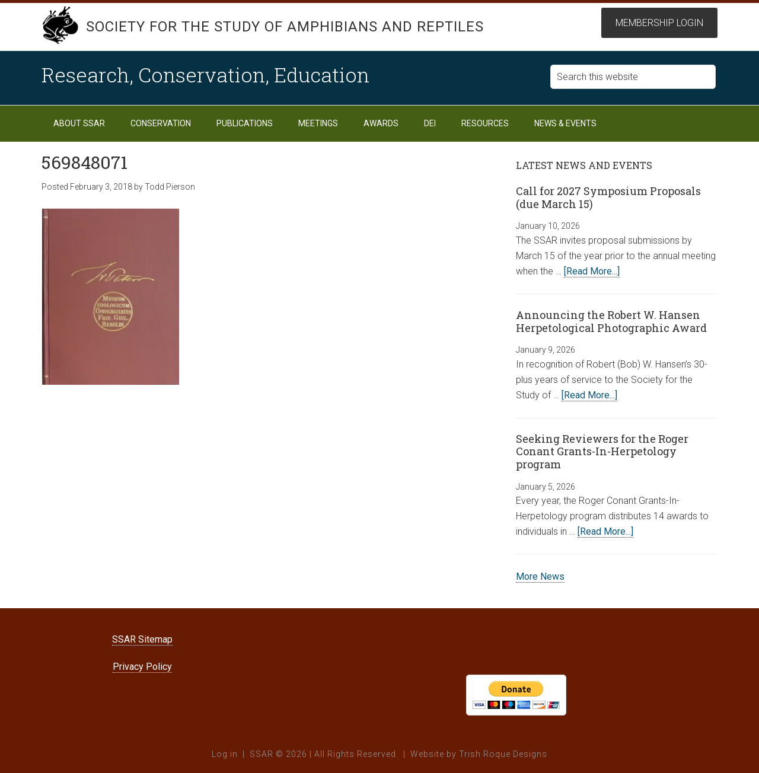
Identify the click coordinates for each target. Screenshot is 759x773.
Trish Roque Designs (503, 754)
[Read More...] (592, 271)
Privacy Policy (142, 666)
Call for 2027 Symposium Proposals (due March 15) (608, 197)
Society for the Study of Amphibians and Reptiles (285, 26)
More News (540, 576)
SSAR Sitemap (142, 639)
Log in (225, 754)
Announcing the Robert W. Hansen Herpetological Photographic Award (611, 321)
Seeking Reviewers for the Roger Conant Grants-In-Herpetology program (602, 451)
